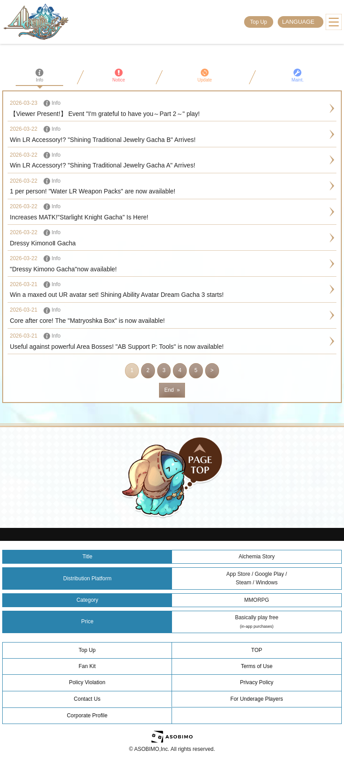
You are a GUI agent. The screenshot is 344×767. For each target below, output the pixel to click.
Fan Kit (86, 666)
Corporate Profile (87, 715)
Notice (118, 75)
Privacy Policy (257, 682)
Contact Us (87, 699)
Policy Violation (87, 682)
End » (172, 390)
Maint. (298, 75)
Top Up (258, 22)
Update (205, 75)
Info (39, 75)
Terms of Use (257, 666)
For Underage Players (256, 699)
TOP (256, 650)
